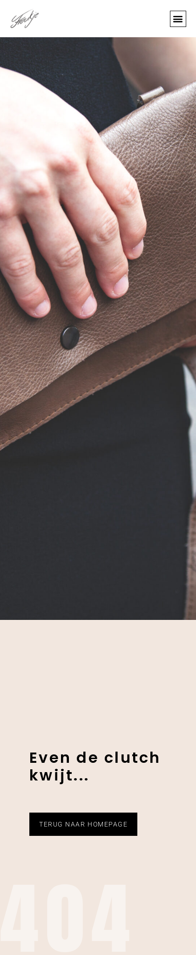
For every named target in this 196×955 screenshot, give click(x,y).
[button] (178, 19)
